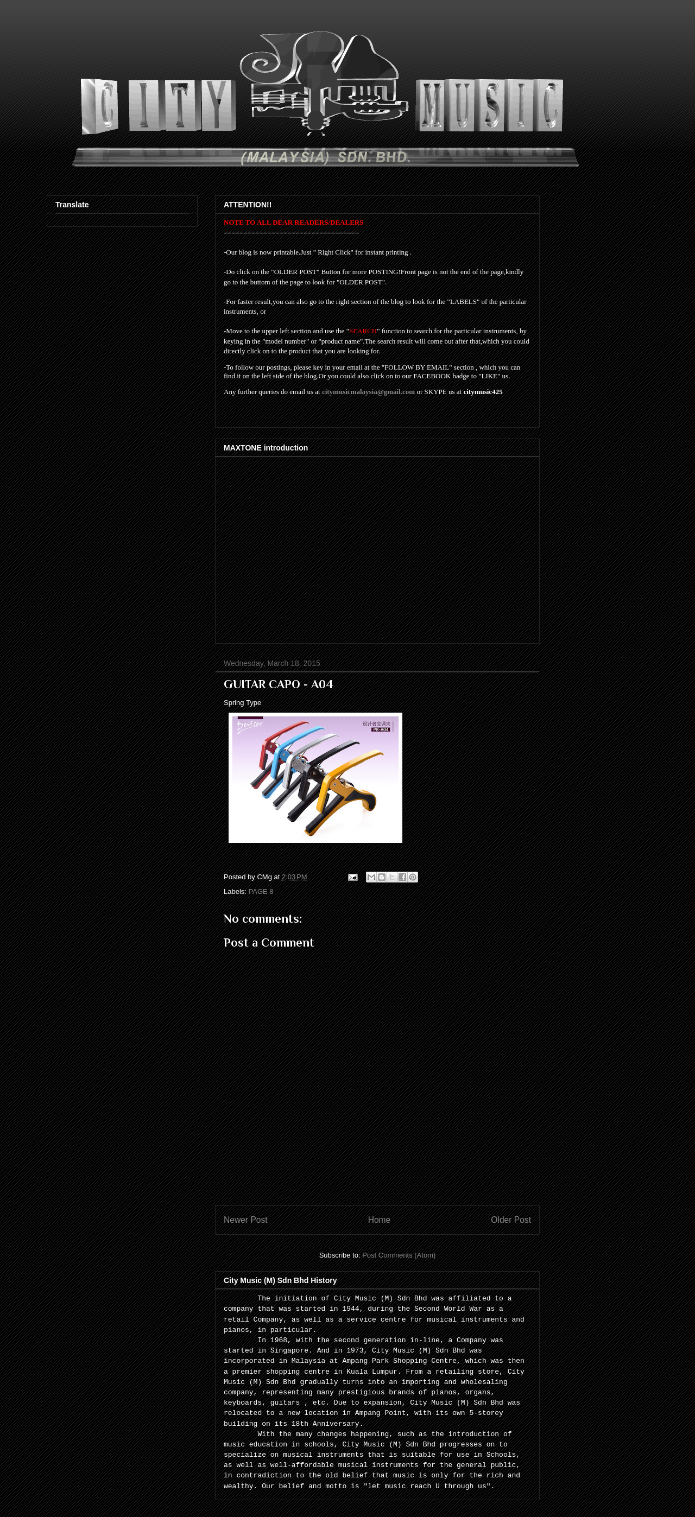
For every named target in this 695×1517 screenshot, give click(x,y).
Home (379, 1219)
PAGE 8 (261, 891)
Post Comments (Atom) (398, 1255)
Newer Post (246, 1219)
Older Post (511, 1219)
